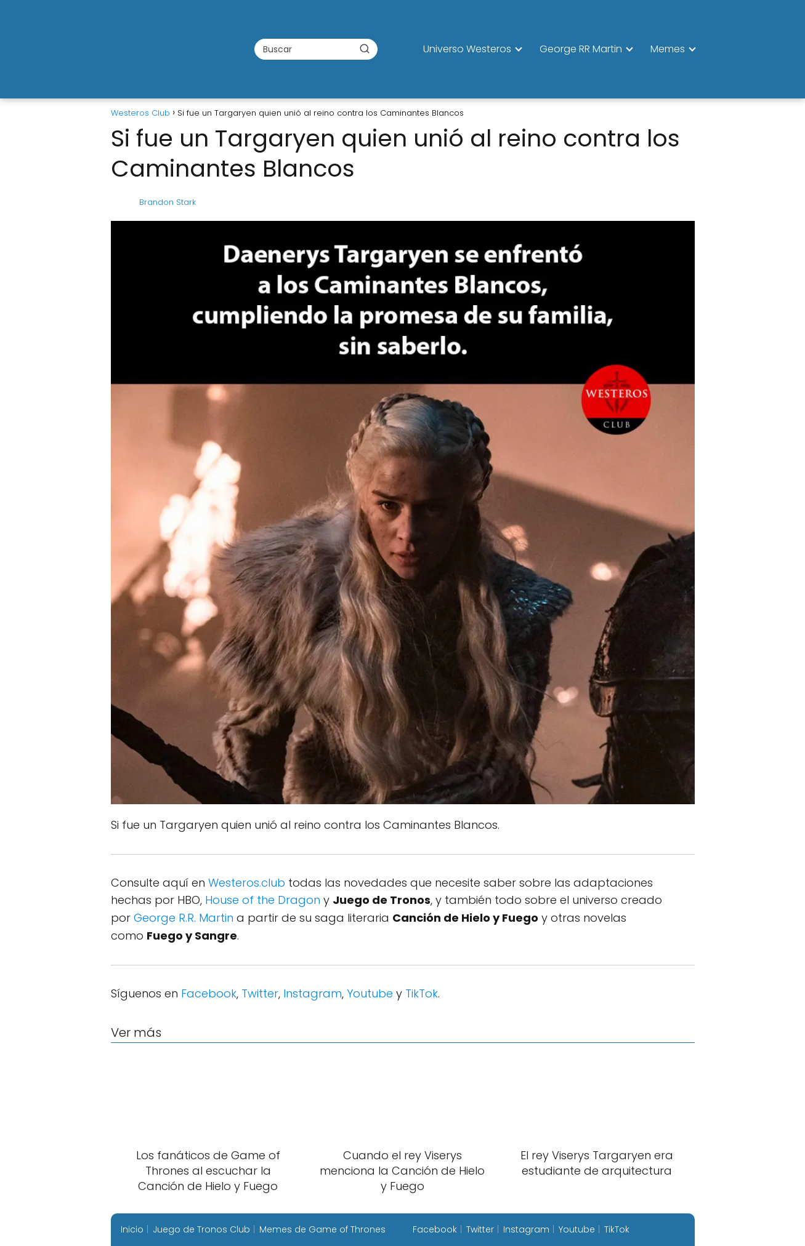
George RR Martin (581, 49)
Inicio (132, 1229)
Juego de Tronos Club (201, 1229)
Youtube (370, 993)
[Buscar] (365, 48)
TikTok (421, 993)
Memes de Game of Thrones (322, 1229)
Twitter (259, 993)
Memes (667, 49)
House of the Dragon (262, 900)
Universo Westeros (467, 49)
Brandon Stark (167, 202)
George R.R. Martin (183, 917)
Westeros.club (246, 882)
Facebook (209, 993)
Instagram (312, 993)
